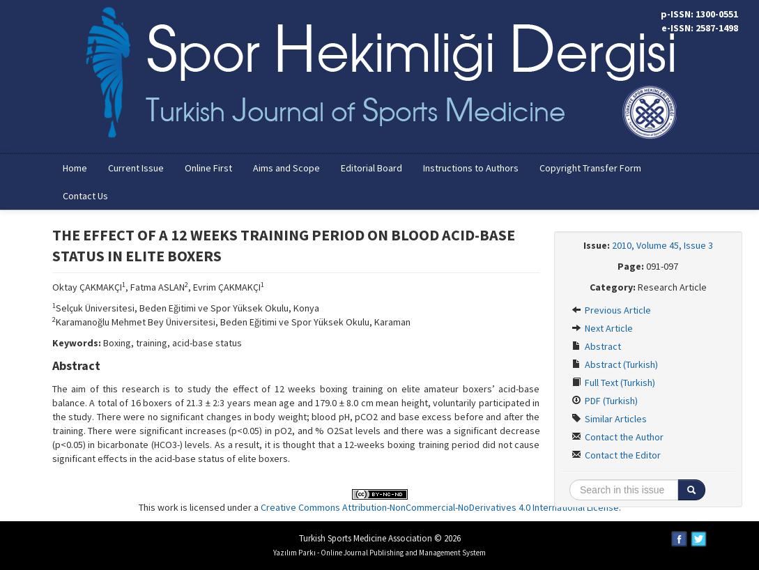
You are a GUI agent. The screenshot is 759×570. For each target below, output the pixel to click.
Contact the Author (618, 437)
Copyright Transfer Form (590, 168)
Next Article (602, 328)
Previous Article (611, 310)
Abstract (596, 346)
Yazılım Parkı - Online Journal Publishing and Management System (379, 552)
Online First (208, 168)
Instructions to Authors (471, 168)
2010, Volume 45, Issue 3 (662, 245)
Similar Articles (609, 419)
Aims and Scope (286, 168)
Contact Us (85, 196)
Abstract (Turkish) (615, 364)
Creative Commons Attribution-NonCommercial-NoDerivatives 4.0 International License (440, 507)
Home (75, 168)
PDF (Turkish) (605, 400)
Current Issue (136, 168)
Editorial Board (371, 168)
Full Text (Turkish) (613, 382)
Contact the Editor (616, 455)
